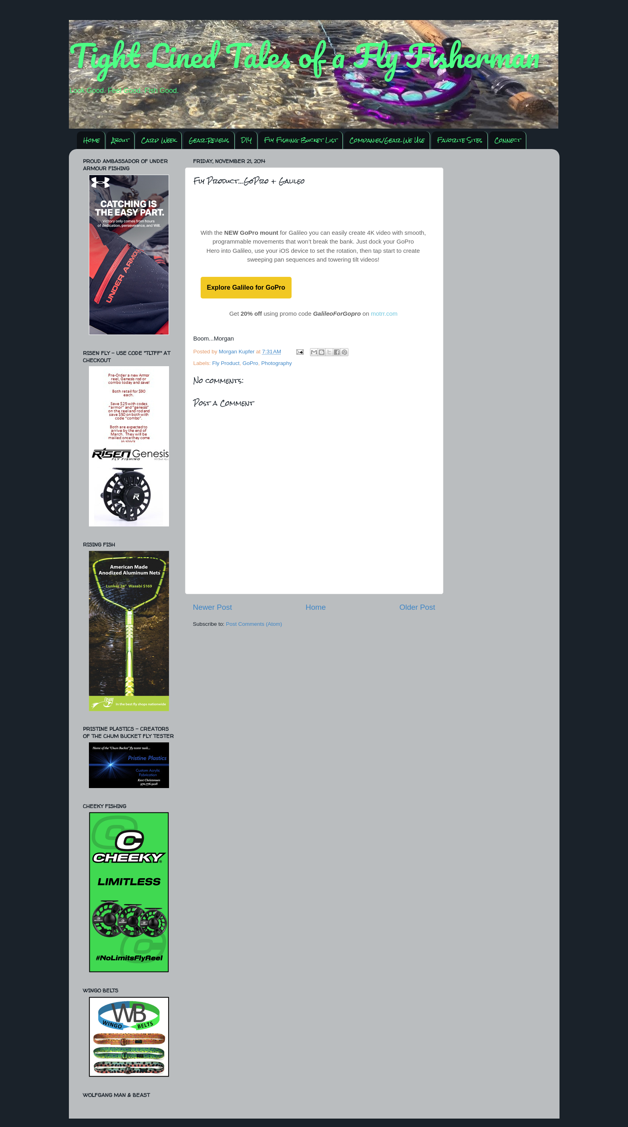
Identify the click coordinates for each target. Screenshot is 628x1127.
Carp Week (158, 140)
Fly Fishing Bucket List (300, 140)
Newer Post (212, 607)
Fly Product (226, 363)
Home (91, 140)
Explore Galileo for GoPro (246, 287)
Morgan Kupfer (237, 352)
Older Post (417, 607)
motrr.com (384, 313)
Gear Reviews (209, 140)
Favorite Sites (459, 140)
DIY (246, 140)
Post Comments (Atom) (254, 624)
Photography (276, 363)
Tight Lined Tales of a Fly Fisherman (304, 55)
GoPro (250, 363)
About (120, 140)
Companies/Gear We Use (387, 140)
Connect (507, 140)
